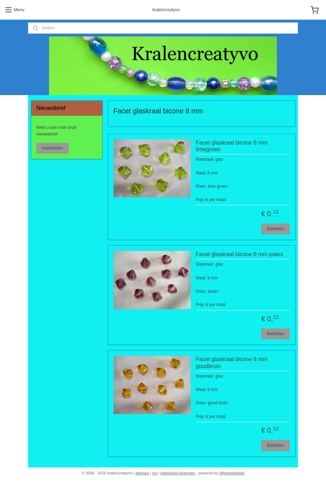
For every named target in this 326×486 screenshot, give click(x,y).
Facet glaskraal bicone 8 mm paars (239, 255)
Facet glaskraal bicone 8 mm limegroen (232, 146)
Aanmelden (52, 148)
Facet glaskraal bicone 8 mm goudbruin (232, 363)
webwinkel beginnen (177, 473)
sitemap (142, 473)
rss (154, 473)
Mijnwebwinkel (231, 473)
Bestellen (275, 228)
